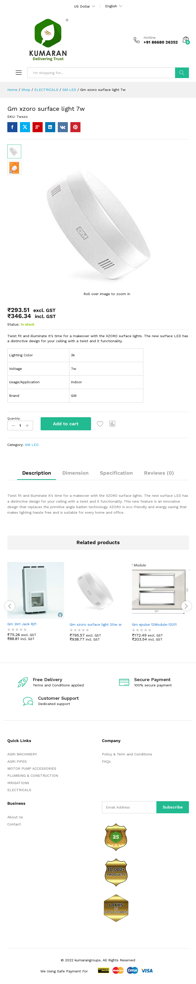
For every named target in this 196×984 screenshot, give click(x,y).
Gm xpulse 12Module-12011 (154, 624)
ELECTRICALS (19, 790)
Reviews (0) (159, 472)
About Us (15, 817)
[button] (113, 423)
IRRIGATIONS (18, 783)
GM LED (32, 445)
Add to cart (65, 423)
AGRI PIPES (17, 761)
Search (182, 72)
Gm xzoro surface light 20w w (96, 624)
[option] (36, 605)
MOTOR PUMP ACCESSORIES (31, 768)
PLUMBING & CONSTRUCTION (32, 776)
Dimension (75, 472)
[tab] (36, 475)
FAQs (106, 761)
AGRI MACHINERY (22, 754)
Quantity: (13, 418)
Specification (116, 472)
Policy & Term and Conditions (127, 754)
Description (36, 472)
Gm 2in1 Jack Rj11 (21, 624)
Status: (13, 324)
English (111, 6)
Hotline (150, 38)
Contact (14, 824)
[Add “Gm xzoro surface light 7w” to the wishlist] (100, 423)
